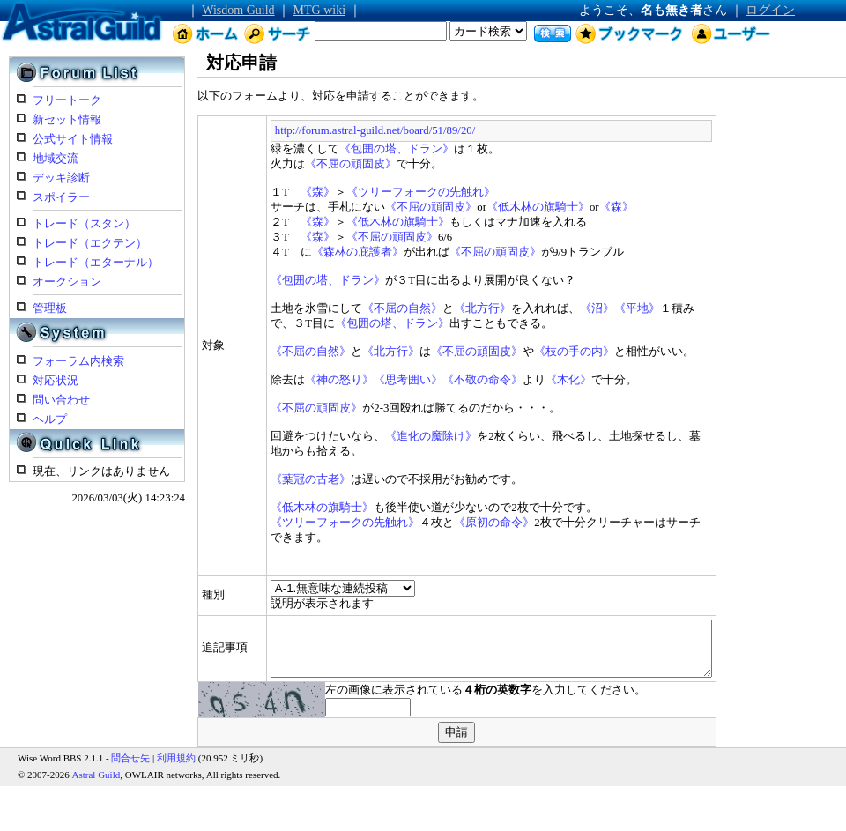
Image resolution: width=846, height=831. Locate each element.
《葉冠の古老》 (262, 479)
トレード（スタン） (84, 224)
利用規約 (176, 753)
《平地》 (589, 308)
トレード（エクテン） (90, 243)
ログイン (770, 10)
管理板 (50, 308)
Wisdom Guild (238, 10)
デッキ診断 (61, 178)
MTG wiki (319, 10)
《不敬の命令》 (434, 380)
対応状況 (55, 381)
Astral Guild (96, 770)
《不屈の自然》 (354, 308)
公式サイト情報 (73, 139)
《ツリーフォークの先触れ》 (371, 192)
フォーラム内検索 (78, 361)
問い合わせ (61, 400)
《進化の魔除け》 (382, 436)
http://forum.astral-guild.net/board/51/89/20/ (326, 130)
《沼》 (548, 308)
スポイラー (61, 197)
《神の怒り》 (290, 380)
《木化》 (520, 380)
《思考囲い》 (359, 380)
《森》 (268, 192)
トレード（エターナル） (96, 262)
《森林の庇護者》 (308, 252)
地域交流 (55, 158)
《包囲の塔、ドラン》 (348, 149)
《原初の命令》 (445, 522)
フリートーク (67, 100)
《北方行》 (434, 308)
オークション (67, 282)
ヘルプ (50, 419)
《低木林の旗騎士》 (488, 207)
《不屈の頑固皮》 (302, 164)
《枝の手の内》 (526, 351)
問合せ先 (130, 753)
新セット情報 (67, 120)
